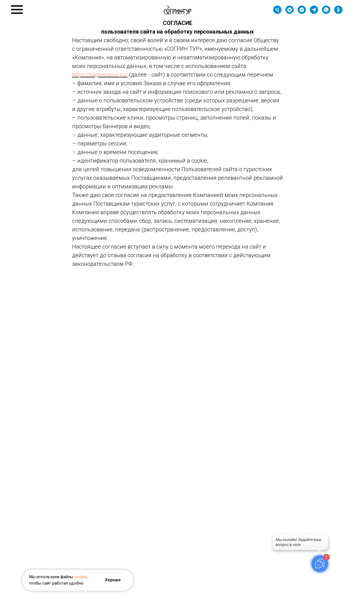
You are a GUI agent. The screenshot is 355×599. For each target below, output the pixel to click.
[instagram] (302, 12)
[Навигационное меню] (17, 9)
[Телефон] (277, 12)
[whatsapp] (326, 12)
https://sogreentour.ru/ (100, 74)
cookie (80, 576)
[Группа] (289, 12)
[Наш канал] (314, 12)
